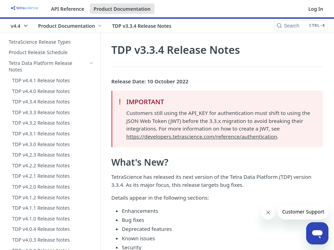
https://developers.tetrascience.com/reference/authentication (201, 136)
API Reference (68, 9)
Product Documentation (122, 9)
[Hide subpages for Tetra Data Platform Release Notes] (91, 63)
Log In (315, 9)
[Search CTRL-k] (301, 25)
